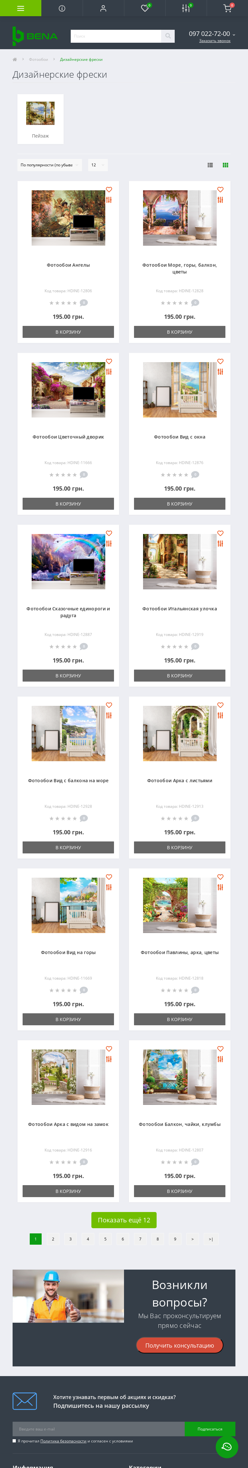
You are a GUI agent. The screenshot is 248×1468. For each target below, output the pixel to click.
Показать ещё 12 (124, 1220)
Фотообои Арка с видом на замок (68, 1124)
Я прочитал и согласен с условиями (75, 1441)
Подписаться (210, 1429)
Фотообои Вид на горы (68, 952)
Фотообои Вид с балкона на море (68, 780)
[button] (103, 8)
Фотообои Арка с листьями (179, 780)
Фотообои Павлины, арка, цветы (180, 952)
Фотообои (38, 59)
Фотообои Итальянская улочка (179, 609)
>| (211, 1239)
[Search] (168, 36)
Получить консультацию (179, 1345)
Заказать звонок (215, 40)
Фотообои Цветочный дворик (68, 437)
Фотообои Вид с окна (179, 437)
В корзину (68, 332)
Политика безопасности (63, 1441)
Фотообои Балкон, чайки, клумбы (180, 1124)
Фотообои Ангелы (68, 265)
